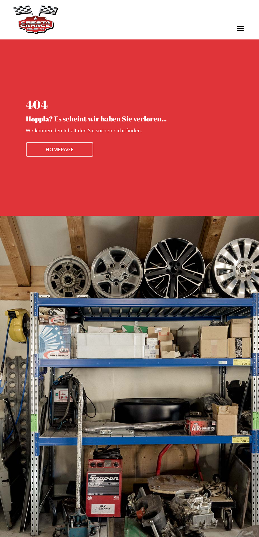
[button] (240, 28)
